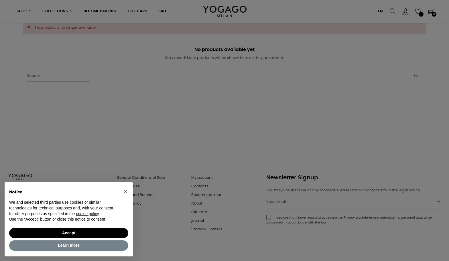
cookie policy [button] (87, 213)
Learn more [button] (69, 245)
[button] (125, 191)
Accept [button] (69, 233)
